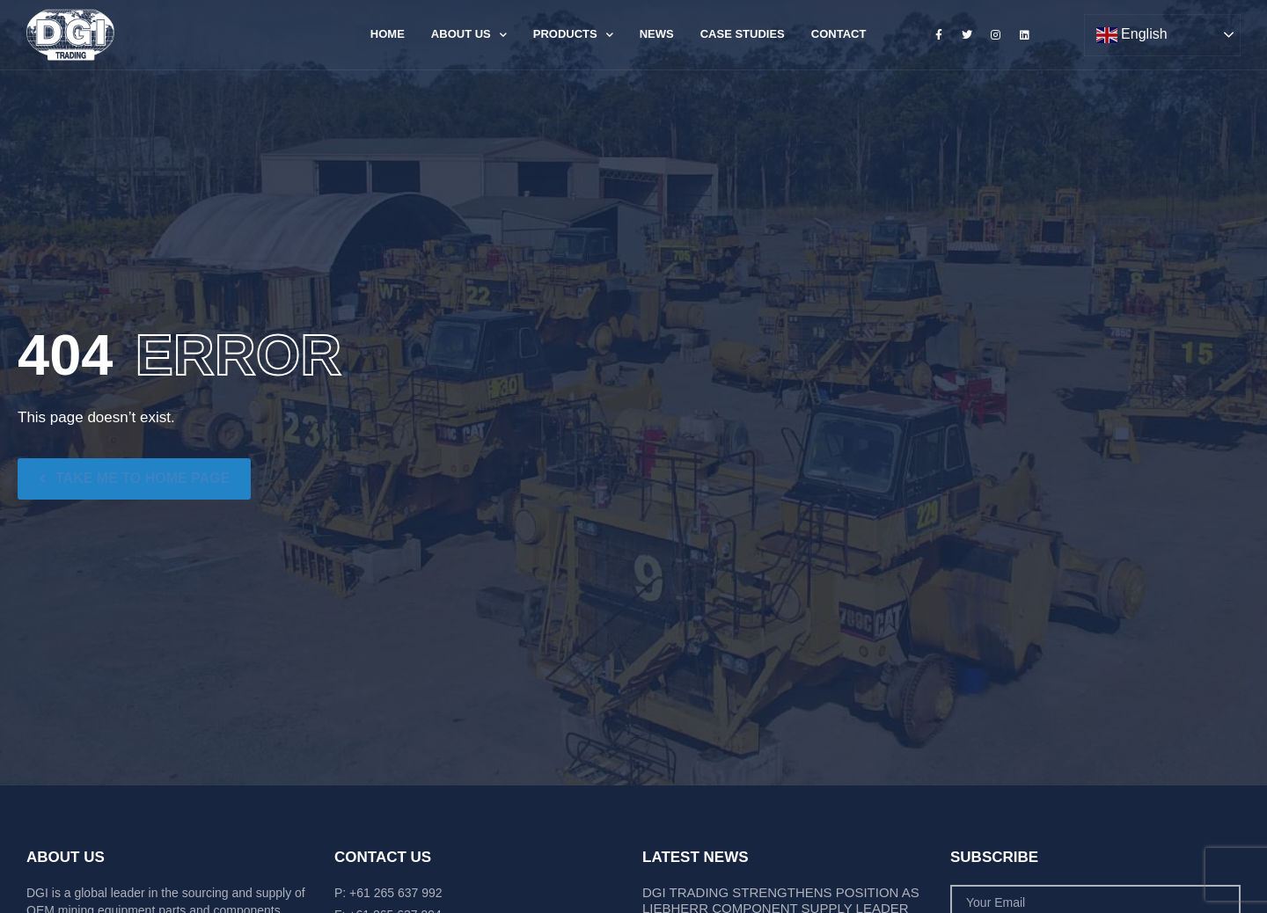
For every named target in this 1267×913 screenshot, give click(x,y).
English (1132, 35)
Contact (839, 33)
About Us (469, 34)
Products (573, 34)
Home (387, 33)
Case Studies (742, 33)
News (657, 33)
